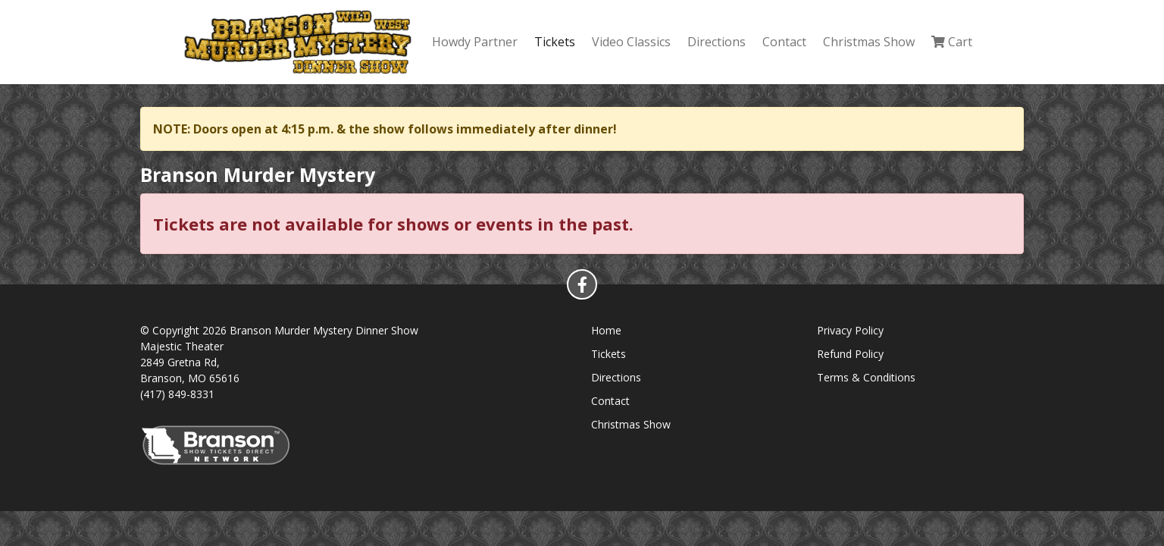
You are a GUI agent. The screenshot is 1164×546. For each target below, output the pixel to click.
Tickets (554, 41)
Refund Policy (850, 354)
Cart (951, 41)
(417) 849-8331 (177, 394)
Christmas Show (869, 41)
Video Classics (631, 41)
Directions (716, 41)
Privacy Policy (850, 330)
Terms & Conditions (866, 377)
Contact (784, 41)
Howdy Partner (475, 41)
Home (606, 330)
